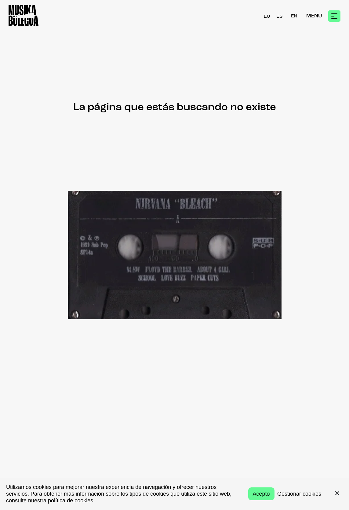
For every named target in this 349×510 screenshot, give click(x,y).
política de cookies (70, 500)
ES (280, 16)
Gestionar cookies (299, 494)
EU (267, 16)
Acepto (261, 494)
